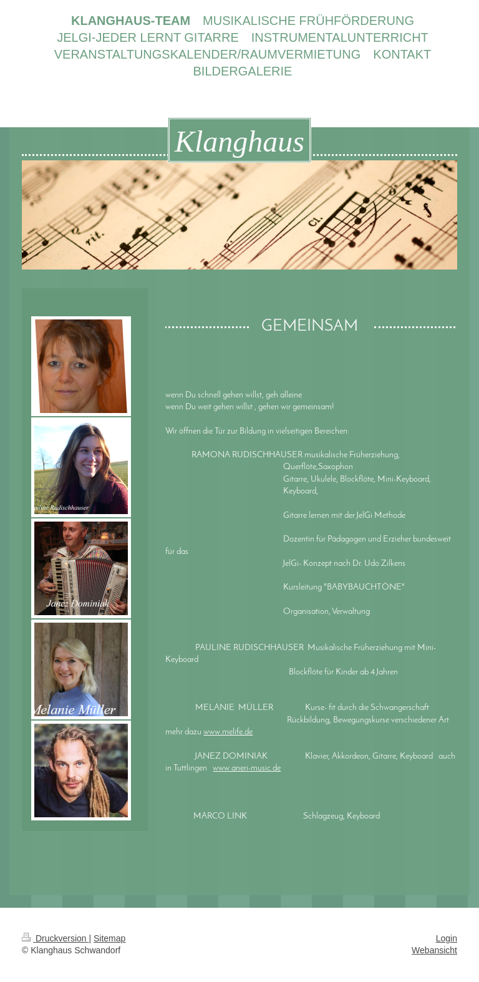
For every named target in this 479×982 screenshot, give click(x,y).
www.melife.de (228, 732)
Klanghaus (239, 141)
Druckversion (55, 938)
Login (446, 938)
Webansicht (434, 950)
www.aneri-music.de (247, 768)
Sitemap (109, 938)
